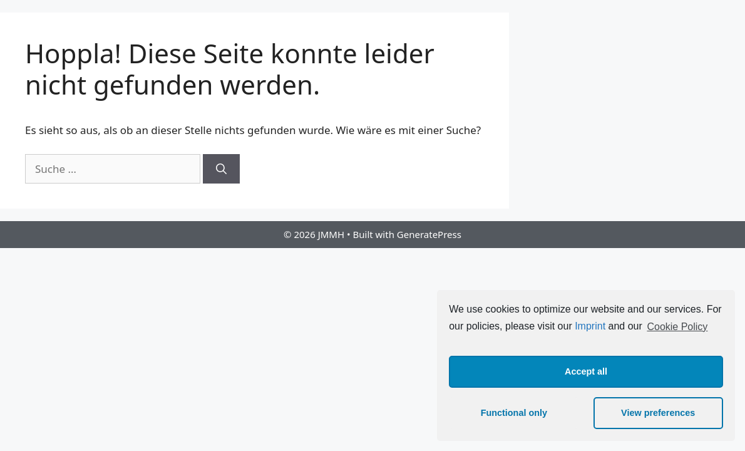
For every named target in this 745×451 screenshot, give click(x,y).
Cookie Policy (677, 326)
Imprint (590, 326)
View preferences (658, 413)
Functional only (514, 413)
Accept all (586, 371)
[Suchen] (221, 169)
